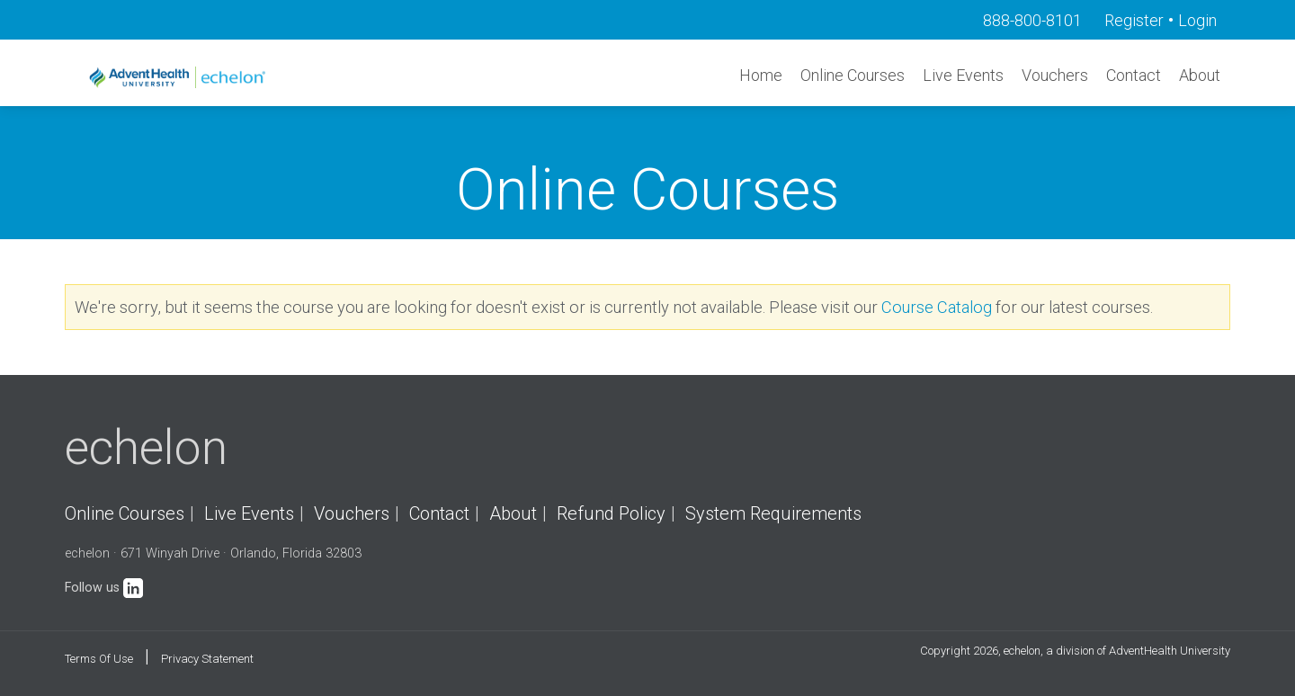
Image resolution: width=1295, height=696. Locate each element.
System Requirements (773, 513)
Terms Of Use (99, 658)
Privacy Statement (207, 658)
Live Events (963, 75)
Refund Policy (611, 513)
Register (1134, 20)
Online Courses (852, 75)
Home (760, 75)
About (1199, 75)
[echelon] (179, 77)
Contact (1133, 75)
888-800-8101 (1032, 20)
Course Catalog (936, 307)
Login (1197, 20)
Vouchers (1055, 75)
